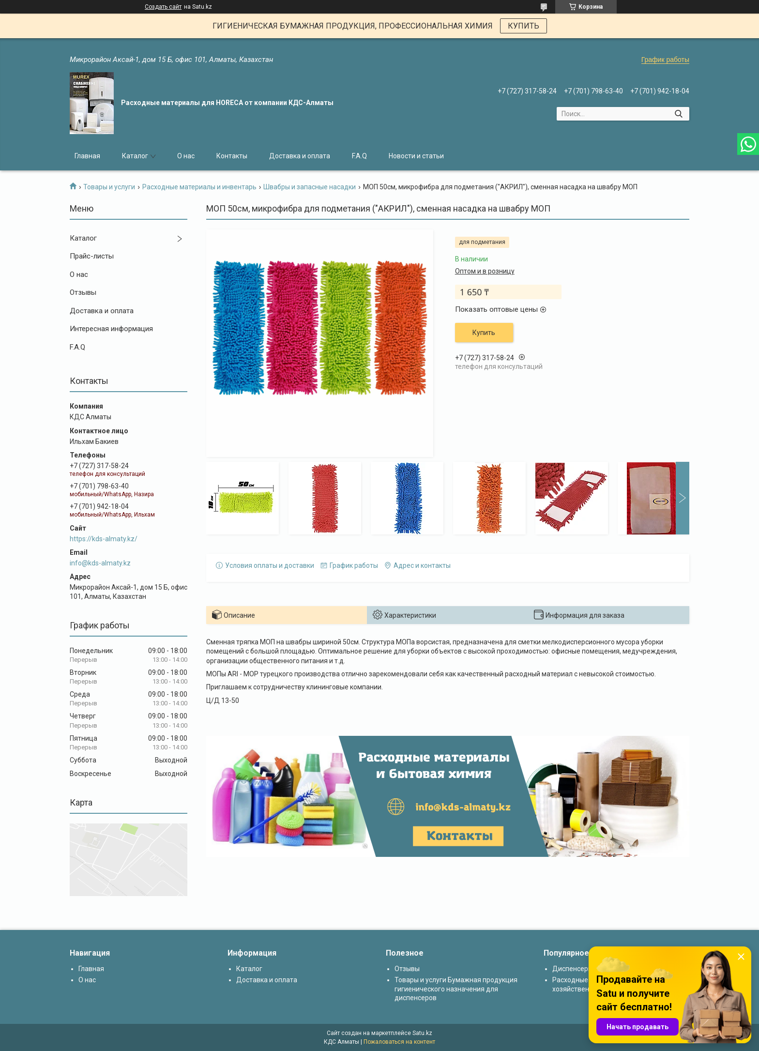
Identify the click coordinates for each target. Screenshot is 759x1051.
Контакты (231, 156)
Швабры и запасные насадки (309, 187)
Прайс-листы (92, 256)
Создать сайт (163, 6)
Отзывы (83, 292)
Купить (483, 332)
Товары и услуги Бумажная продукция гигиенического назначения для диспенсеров (456, 988)
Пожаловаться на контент (399, 1041)
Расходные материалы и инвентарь (199, 187)
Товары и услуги (109, 187)
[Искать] (678, 114)
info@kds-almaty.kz (100, 563)
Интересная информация (111, 328)
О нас (186, 156)
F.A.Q (359, 156)
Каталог (135, 156)
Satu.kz (422, 1033)
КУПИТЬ (523, 25)
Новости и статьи (416, 156)
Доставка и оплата (299, 156)
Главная (87, 156)
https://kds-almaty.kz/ (103, 539)
